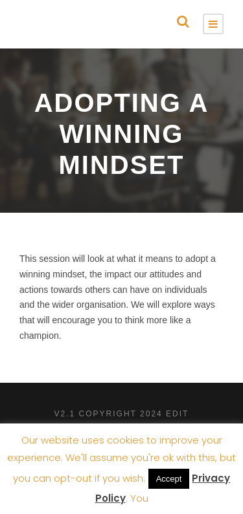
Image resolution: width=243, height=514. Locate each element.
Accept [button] (169, 479)
